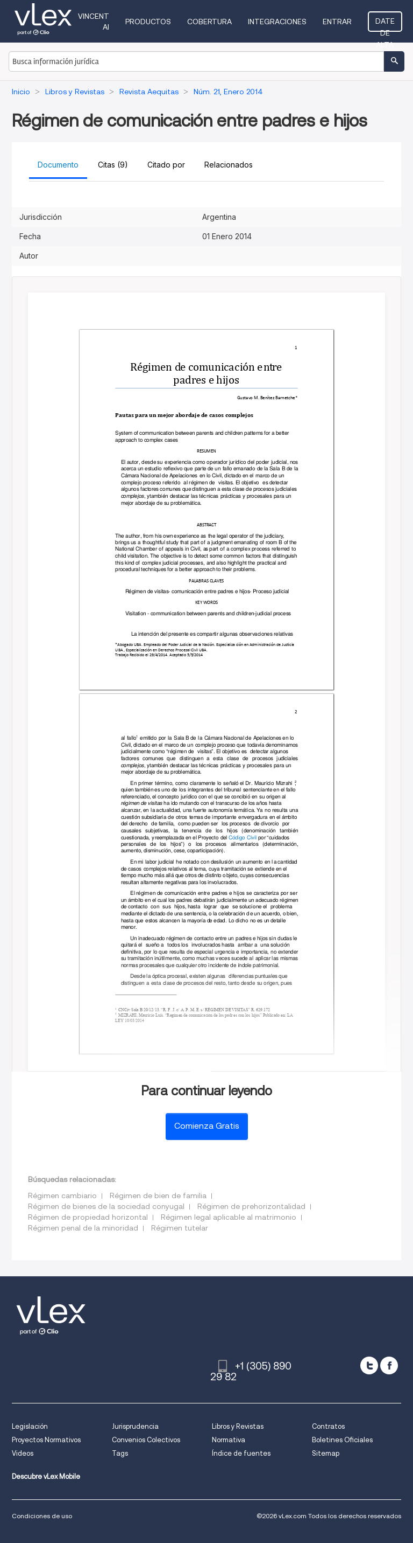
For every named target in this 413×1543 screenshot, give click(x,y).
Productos (148, 21)
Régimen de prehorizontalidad (251, 1206)
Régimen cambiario (62, 1195)
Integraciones (277, 21)
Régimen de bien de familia (158, 1195)
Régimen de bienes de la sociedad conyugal (106, 1206)
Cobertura (209, 21)
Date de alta (385, 24)
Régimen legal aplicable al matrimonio (228, 1217)
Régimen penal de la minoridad (83, 1228)
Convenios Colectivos (146, 1440)
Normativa (228, 1440)
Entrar (337, 21)
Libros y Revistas (238, 1426)
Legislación (30, 1426)
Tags (120, 1453)
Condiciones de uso (42, 1515)
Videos (22, 1453)
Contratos (328, 1426)
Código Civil (243, 836)
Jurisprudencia (135, 1426)
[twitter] (369, 1365)
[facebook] (389, 1365)
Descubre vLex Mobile (46, 1476)
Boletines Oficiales (342, 1440)
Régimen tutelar (179, 1228)
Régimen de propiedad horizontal (88, 1217)
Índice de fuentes (241, 1453)
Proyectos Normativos (46, 1440)
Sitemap (325, 1453)
